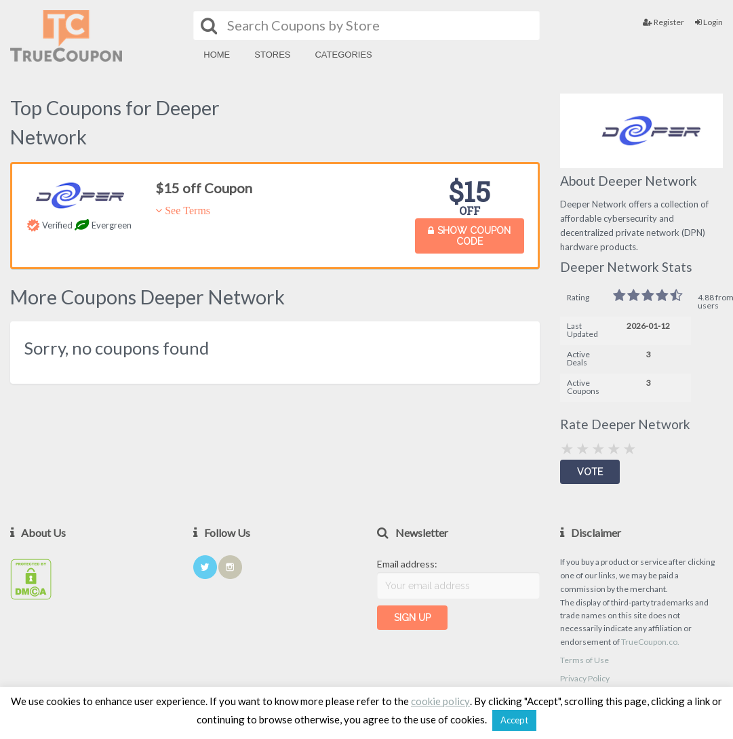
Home (216, 54)
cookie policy (440, 701)
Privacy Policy (585, 678)
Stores (272, 54)
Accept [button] (514, 720)
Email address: (407, 564)
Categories (343, 54)
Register (663, 22)
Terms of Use (584, 660)
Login (709, 22)
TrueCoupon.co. (650, 642)
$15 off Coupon (203, 188)
